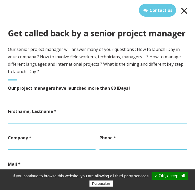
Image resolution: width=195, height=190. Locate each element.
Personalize (101, 184)
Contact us (157, 10)
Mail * (14, 164)
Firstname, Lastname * (32, 111)
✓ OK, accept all (169, 176)
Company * (19, 138)
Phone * (107, 138)
